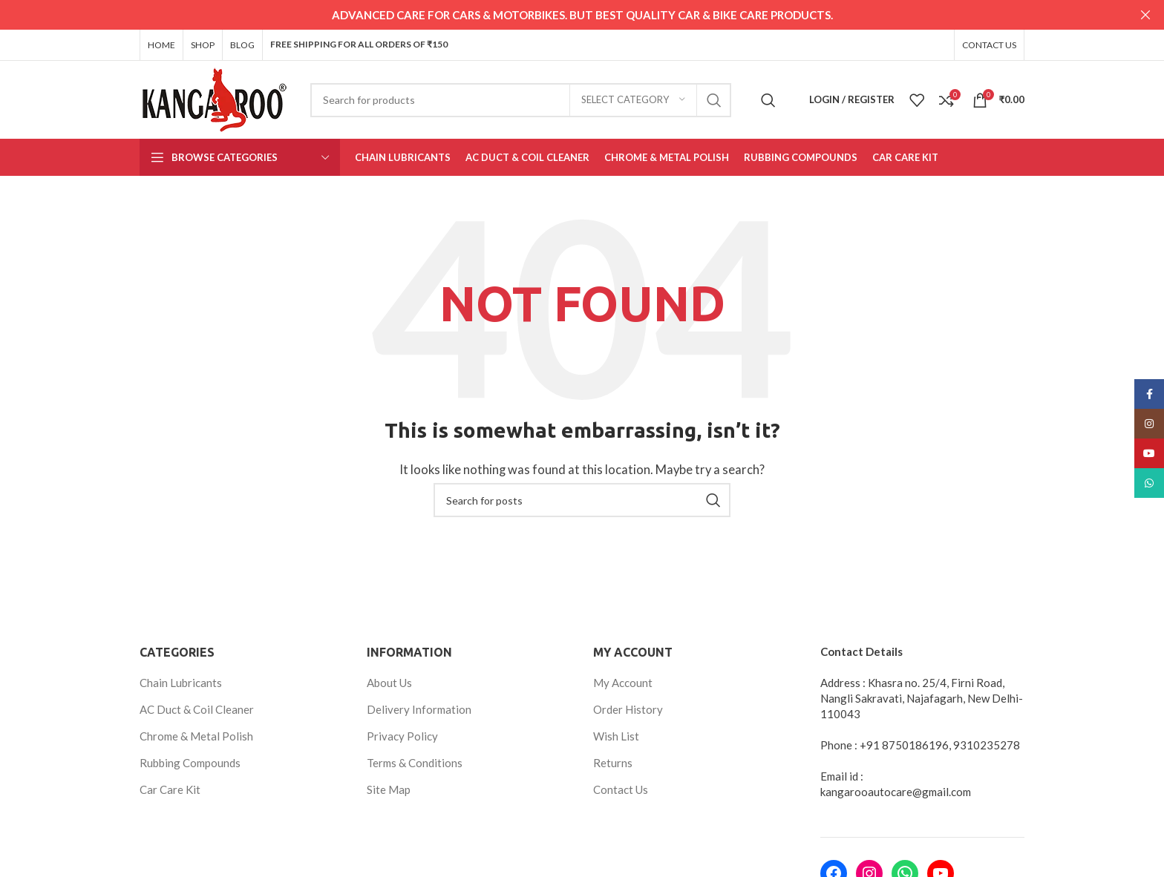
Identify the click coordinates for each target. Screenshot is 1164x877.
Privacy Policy (402, 735)
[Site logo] (214, 97)
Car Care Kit (170, 788)
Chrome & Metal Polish (196, 735)
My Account (623, 682)
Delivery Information (419, 708)
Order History (628, 708)
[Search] (520, 99)
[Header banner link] (559, 15)
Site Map (389, 788)
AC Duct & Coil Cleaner (197, 708)
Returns (612, 762)
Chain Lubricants (181, 682)
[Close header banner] (1145, 15)
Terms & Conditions (414, 762)
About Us (389, 682)
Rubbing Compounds (190, 762)
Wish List (616, 735)
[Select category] (633, 98)
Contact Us (620, 788)
